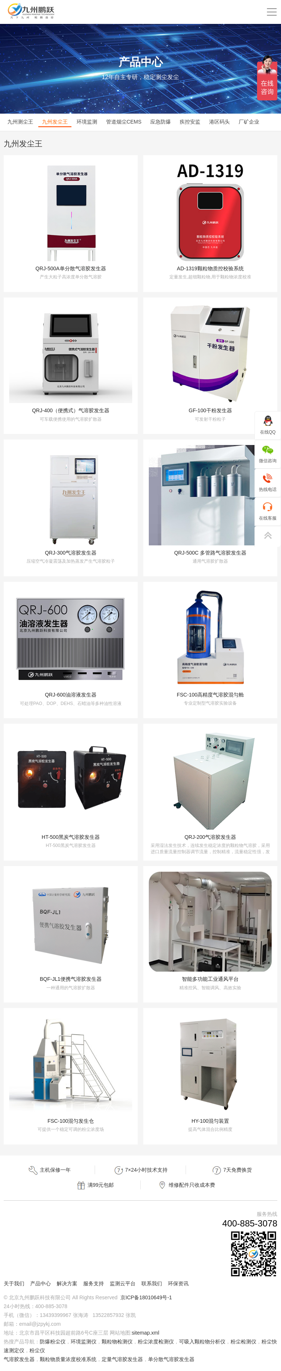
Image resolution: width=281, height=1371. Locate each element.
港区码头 (219, 122)
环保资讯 (178, 1283)
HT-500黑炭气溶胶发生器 (71, 837)
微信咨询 (268, 453)
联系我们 (151, 1283)
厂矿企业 (249, 122)
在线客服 (268, 511)
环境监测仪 (83, 1342)
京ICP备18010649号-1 (146, 1297)
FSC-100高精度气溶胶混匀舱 (210, 695)
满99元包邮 (95, 1185)
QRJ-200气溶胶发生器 (210, 837)
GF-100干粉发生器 (210, 410)
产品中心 (40, 1283)
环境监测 (87, 122)
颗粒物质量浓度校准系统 (68, 1359)
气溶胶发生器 (19, 1359)
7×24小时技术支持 (140, 1170)
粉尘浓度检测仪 (156, 1342)
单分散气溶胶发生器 (171, 1359)
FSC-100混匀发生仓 (71, 1121)
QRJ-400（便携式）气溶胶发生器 (70, 410)
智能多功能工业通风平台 (210, 979)
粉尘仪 (37, 1350)
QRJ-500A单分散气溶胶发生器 (70, 268)
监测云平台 (123, 1283)
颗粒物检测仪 (117, 1342)
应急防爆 (160, 122)
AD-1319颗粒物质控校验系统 (210, 268)
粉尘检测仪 (243, 1342)
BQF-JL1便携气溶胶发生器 (71, 979)
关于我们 (14, 1283)
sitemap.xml (145, 1333)
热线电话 (268, 482)
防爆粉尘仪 (53, 1342)
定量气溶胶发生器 (122, 1359)
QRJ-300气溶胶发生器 (70, 553)
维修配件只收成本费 (186, 1185)
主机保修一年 (49, 1170)
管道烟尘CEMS (123, 122)
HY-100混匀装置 (210, 1121)
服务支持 (93, 1283)
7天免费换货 (231, 1170)
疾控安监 (190, 122)
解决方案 (67, 1283)
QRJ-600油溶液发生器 (70, 695)
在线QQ (268, 425)
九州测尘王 (20, 122)
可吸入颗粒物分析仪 (202, 1342)
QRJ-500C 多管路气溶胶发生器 (210, 553)
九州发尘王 (55, 122)
